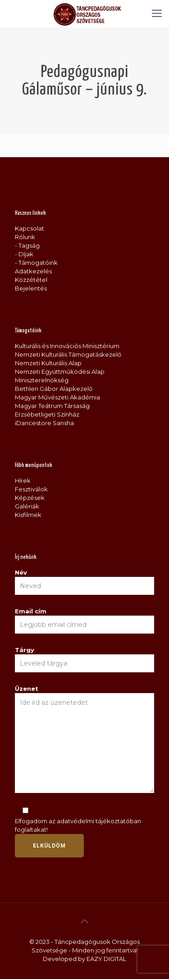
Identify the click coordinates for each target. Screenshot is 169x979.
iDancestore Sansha (44, 422)
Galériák (27, 506)
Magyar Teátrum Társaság (52, 405)
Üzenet (84, 739)
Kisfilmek (28, 514)
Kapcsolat (29, 228)
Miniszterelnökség (42, 380)
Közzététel (31, 279)
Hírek (23, 480)
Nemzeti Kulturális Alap (48, 363)
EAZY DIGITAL (106, 958)
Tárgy (84, 659)
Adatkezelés (33, 271)
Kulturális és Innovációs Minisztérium (67, 345)
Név (84, 582)
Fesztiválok (31, 489)
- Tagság (27, 245)
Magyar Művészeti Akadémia (57, 397)
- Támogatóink (36, 262)
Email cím (84, 620)
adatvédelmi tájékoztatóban (99, 821)
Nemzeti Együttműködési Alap (60, 371)
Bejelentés (31, 288)
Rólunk (25, 236)
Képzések (30, 497)
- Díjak (24, 254)
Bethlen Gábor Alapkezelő (53, 388)
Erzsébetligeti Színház (47, 414)
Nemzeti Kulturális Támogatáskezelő (68, 354)
